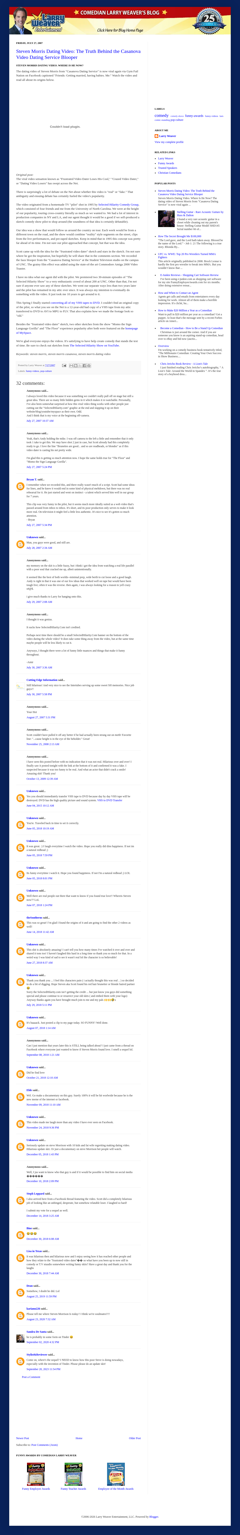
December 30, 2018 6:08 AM (43, 1239)
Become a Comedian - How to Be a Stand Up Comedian (191, 328)
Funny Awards (166, 163)
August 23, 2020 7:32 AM (41, 1319)
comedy (162, 115)
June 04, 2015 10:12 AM (40, 805)
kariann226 (33, 1308)
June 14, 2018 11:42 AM (40, 932)
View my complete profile (169, 142)
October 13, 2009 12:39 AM (42, 778)
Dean (30, 1285)
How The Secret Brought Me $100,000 (179, 236)
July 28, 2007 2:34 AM (39, 547)
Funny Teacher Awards (73, 1488)
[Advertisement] (78, 1408)
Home (79, 1438)
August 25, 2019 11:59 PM (42, 1296)
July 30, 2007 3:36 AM (39, 667)
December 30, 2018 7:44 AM (43, 1273)
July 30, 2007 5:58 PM (39, 694)
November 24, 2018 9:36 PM (43, 1127)
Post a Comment (31, 1377)
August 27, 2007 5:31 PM (41, 717)
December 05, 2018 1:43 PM (43, 1154)
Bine (29, 1228)
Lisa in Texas (34, 1251)
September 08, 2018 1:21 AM (43, 1054)
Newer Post (22, 1438)
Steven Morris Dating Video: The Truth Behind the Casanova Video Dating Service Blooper (186, 192)
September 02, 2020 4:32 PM (43, 1342)
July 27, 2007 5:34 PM (39, 525)
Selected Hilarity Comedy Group (118, 204)
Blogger (153, 1516)
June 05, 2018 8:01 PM (39, 878)
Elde (29, 1090)
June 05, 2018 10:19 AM (40, 828)
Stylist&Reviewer (37, 1354)
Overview (163, 346)
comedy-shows (177, 116)
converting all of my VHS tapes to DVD (75, 302)
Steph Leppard (35, 1193)
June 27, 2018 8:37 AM (40, 962)
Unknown (32, 537)
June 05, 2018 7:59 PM (39, 855)
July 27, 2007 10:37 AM (40, 420)
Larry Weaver (167, 136)
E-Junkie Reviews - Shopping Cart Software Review (189, 275)
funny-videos (32, 371)
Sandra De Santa (37, 1331)
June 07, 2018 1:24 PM (39, 905)
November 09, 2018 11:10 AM (43, 1104)
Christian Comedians (169, 172)
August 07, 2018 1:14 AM (41, 1028)
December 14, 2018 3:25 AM (43, 1215)
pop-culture (46, 371)
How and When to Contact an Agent (178, 292)
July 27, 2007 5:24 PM (39, 467)
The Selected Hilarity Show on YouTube (94, 345)
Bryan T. (32, 479)
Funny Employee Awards (36, 1488)
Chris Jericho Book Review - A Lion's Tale (184, 363)
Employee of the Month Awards (116, 1488)
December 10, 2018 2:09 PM (43, 1181)
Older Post (135, 1438)
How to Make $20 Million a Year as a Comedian (185, 310)
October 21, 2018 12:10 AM (42, 1077)
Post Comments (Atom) (44, 1445)
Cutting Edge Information (42, 680)
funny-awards (194, 116)
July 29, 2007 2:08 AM (39, 602)
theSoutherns (34, 917)
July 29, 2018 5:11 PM (39, 1005)
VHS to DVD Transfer (109, 800)
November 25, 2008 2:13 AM (43, 744)
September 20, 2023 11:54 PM (43, 1369)
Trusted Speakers (167, 168)
